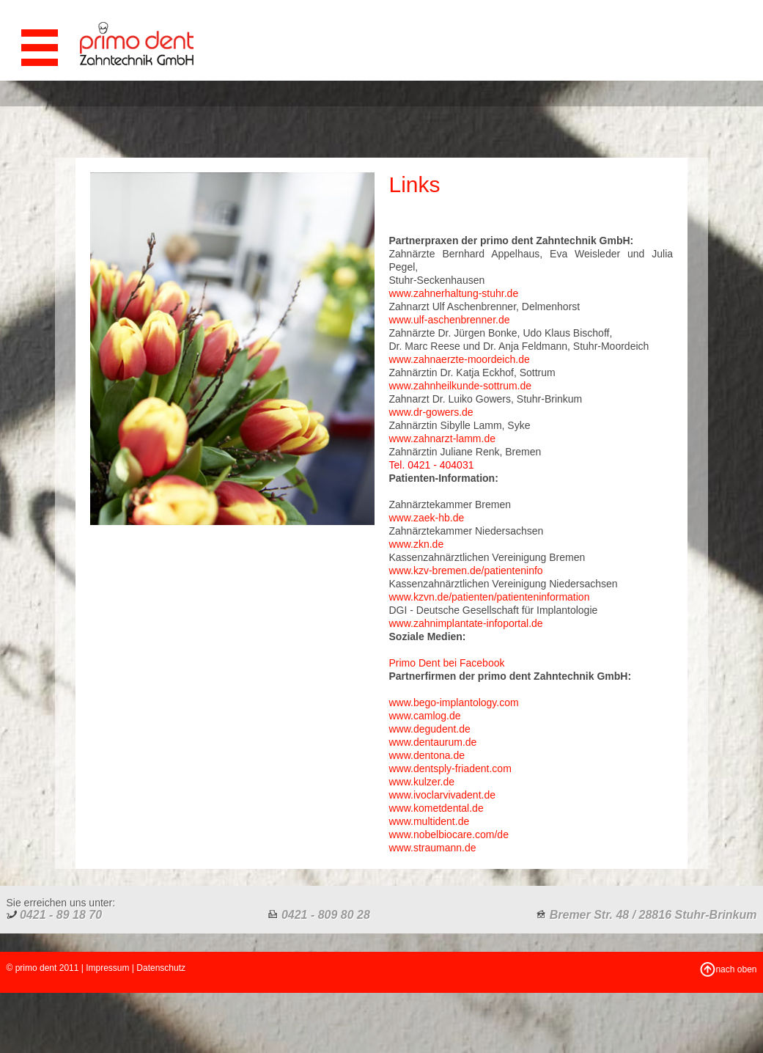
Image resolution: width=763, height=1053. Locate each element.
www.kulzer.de (421, 782)
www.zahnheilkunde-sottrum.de (460, 386)
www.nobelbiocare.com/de (449, 834)
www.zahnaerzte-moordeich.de (459, 359)
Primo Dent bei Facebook (447, 663)
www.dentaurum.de (433, 742)
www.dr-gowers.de (431, 412)
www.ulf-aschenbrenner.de (449, 320)
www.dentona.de (427, 755)
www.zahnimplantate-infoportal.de (466, 623)
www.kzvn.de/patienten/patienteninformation (489, 597)
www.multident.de (429, 821)
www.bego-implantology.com (454, 702)
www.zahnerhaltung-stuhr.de (454, 293)
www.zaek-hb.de (427, 518)
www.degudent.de (430, 729)
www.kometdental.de (436, 808)
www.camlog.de (425, 716)
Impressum (107, 968)
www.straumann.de (432, 848)
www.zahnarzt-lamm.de (442, 438)
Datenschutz (160, 968)
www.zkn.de (416, 544)
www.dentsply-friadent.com (450, 768)
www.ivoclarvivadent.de (442, 795)
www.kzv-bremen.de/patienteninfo (466, 570)
